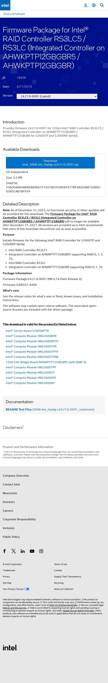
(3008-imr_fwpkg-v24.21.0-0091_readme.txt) (50, 409)
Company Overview (16, 476)
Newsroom (10, 493)
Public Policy (11, 537)
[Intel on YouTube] (32, 551)
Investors (9, 502)
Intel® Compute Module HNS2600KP (30, 383)
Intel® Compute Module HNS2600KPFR (32, 341)
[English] (94, 5)
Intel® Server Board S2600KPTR (27, 331)
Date (6, 87)
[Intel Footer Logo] (10, 647)
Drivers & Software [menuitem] (14, 13)
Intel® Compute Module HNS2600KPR (31, 336)
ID (4, 78)
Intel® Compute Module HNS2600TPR (31, 346)
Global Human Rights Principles (78, 610)
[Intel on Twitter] (14, 551)
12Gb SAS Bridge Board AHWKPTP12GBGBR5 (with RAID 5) (46, 362)
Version (8, 95)
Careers (8, 511)
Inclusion (8, 528)
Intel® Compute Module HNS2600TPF (31, 367)
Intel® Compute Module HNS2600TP (30, 372)
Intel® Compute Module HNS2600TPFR (32, 352)
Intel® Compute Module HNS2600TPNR (32, 357)
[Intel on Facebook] (4, 551)
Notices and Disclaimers (14, 607)
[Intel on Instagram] (41, 551)
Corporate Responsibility (19, 519)
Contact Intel (11, 484)
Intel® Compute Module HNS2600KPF (31, 378)
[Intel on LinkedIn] (23, 551)
